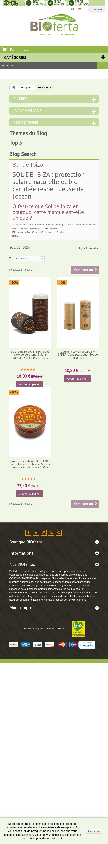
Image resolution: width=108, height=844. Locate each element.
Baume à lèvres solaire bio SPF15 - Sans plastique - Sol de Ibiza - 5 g (78, 355)
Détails (15, 236)
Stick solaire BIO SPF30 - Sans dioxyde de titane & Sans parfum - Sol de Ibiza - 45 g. (30, 355)
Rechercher (102, 65)
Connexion (96, 9)
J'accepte (93, 831)
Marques (26, 87)
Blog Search (23, 154)
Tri (11, 258)
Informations (27, 110)
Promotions (25, 122)
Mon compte (20, 607)
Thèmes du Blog (28, 133)
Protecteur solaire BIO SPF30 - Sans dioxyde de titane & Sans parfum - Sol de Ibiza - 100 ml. (30, 464)
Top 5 (15, 142)
